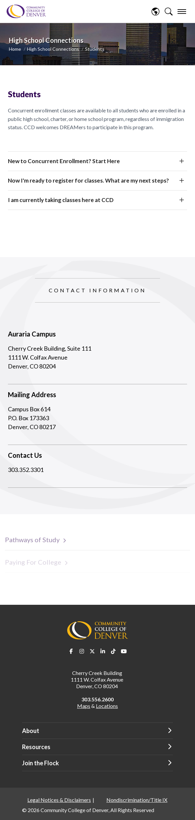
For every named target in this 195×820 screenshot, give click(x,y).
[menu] (181, 11)
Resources (36, 746)
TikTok (113, 651)
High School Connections (53, 49)
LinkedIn (103, 651)
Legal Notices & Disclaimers (59, 800)
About (30, 730)
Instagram (82, 651)
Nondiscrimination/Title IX (136, 800)
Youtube (124, 651)
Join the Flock (40, 763)
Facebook (71, 651)
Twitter (92, 651)
